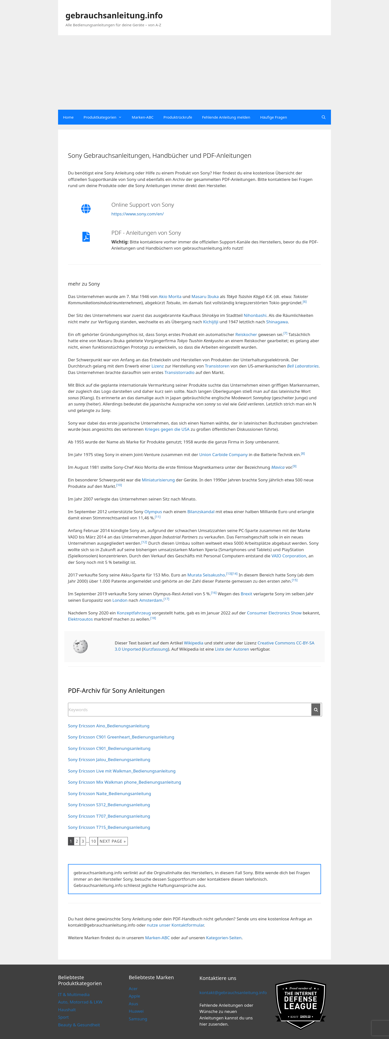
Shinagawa (277, 322)
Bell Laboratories (303, 366)
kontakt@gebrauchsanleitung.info (233, 992)
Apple (134, 996)
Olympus (153, 511)
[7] (286, 333)
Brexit (246, 594)
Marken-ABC (143, 117)
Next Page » (112, 841)
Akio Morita (170, 296)
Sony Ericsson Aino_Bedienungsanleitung (109, 726)
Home (68, 117)
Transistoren (217, 366)
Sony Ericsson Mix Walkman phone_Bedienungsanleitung (124, 782)
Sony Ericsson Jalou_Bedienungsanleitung (109, 759)
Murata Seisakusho (206, 575)
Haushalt (67, 1009)
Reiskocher (246, 334)
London (120, 600)
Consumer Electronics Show (274, 613)
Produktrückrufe (177, 117)
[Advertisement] (194, 72)
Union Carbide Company (223, 454)
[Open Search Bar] (323, 117)
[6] (305, 301)
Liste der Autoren (232, 649)
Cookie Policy (112, 1026)
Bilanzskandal (201, 511)
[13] (229, 573)
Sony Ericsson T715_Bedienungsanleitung (109, 827)
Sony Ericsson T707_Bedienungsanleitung (109, 816)
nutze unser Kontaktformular (175, 925)
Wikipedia (193, 643)
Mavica (278, 467)
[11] (158, 516)
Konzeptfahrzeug (134, 613)
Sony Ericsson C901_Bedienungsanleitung (109, 748)
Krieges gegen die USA (167, 429)
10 (93, 841)
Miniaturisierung (158, 480)
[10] (119, 485)
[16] (214, 592)
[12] (144, 542)
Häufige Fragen (273, 117)
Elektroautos (80, 619)
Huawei (136, 1011)
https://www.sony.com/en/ (137, 214)
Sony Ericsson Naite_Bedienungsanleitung (109, 793)
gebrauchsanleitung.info (114, 15)
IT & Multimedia (74, 994)
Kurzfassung (155, 649)
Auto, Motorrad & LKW (80, 1002)
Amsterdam (150, 600)
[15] (294, 580)
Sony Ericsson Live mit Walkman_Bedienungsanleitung (122, 771)
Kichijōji (210, 322)
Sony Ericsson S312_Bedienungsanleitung (109, 804)
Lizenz (158, 366)
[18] (153, 618)
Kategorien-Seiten (224, 937)
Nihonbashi (255, 315)
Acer (133, 988)
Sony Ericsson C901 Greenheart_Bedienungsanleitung (121, 737)
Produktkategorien (105, 117)
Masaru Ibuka (205, 296)
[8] (303, 453)
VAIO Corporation (288, 556)
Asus (133, 1003)
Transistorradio (179, 372)
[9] (294, 466)
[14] (235, 573)
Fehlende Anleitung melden (226, 117)
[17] (166, 599)
